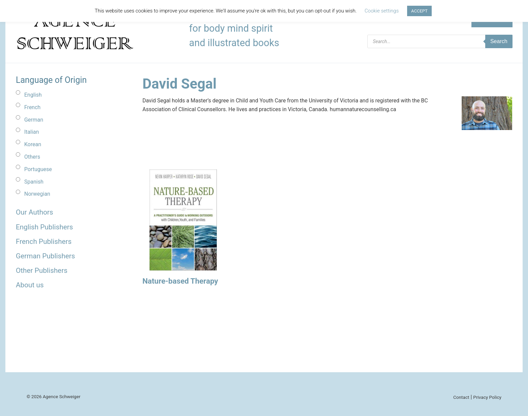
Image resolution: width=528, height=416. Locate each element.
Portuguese (38, 169)
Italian (31, 132)
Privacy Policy (487, 397)
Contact (461, 397)
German (33, 120)
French (32, 107)
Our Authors (34, 212)
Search (498, 41)
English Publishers (44, 227)
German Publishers (45, 256)
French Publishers (43, 241)
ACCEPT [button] (419, 10)
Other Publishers (41, 270)
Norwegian (37, 194)
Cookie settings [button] (382, 11)
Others (32, 157)
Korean (32, 144)
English (33, 95)
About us (30, 285)
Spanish (33, 182)
